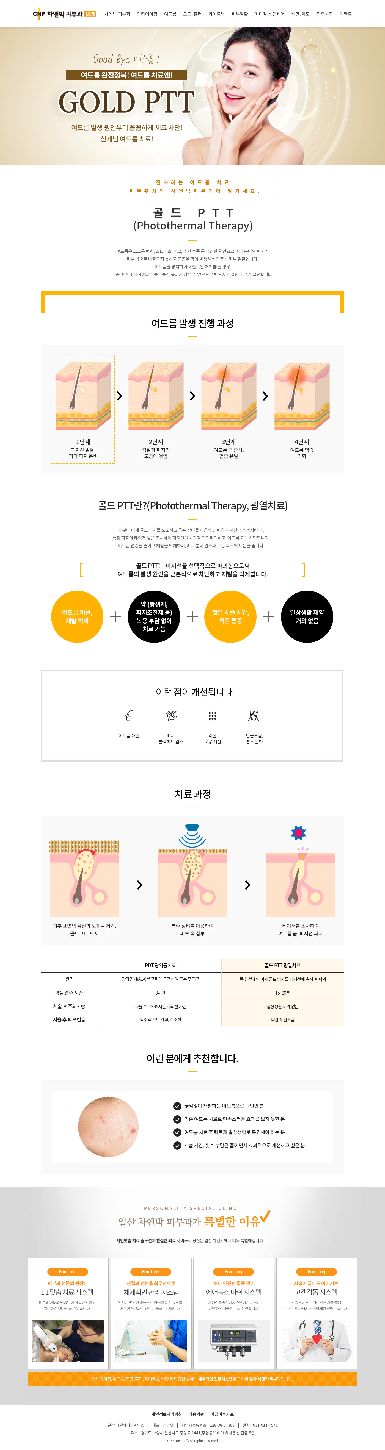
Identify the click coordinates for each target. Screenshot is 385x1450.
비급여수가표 (222, 1414)
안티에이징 (147, 13)
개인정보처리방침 (166, 1414)
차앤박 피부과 (117, 13)
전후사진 (325, 13)
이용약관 (196, 1414)
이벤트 (346, 13)
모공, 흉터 (192, 13)
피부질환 (240, 13)
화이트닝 (216, 13)
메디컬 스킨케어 (270, 13)
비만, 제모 (300, 13)
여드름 (170, 13)
